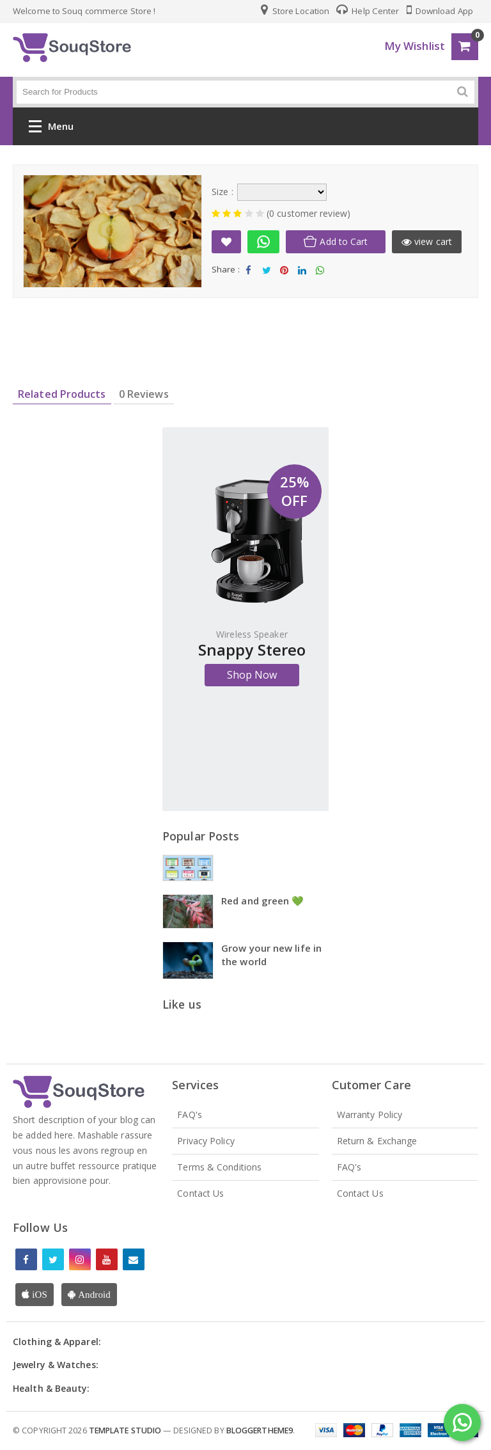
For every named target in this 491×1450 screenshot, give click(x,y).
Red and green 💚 (262, 900)
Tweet (266, 273)
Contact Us (200, 1193)
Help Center (367, 11)
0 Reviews (144, 394)
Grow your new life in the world (271, 955)
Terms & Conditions (219, 1167)
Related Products (62, 394)
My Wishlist (414, 45)
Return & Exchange (377, 1141)
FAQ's (189, 1114)
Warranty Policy (370, 1114)
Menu (51, 129)
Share (248, 273)
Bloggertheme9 (259, 1430)
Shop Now (252, 675)
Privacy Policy (205, 1141)
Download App (440, 11)
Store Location (295, 11)
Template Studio (125, 1430)
